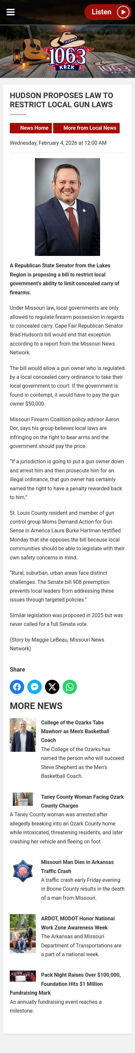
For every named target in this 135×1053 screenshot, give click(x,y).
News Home (34, 128)
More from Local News (90, 128)
